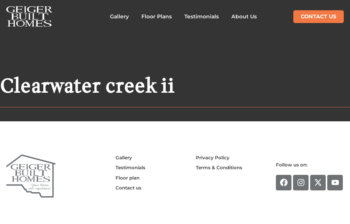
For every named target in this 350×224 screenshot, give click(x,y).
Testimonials (201, 16)
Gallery (119, 16)
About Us (244, 16)
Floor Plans (156, 16)
